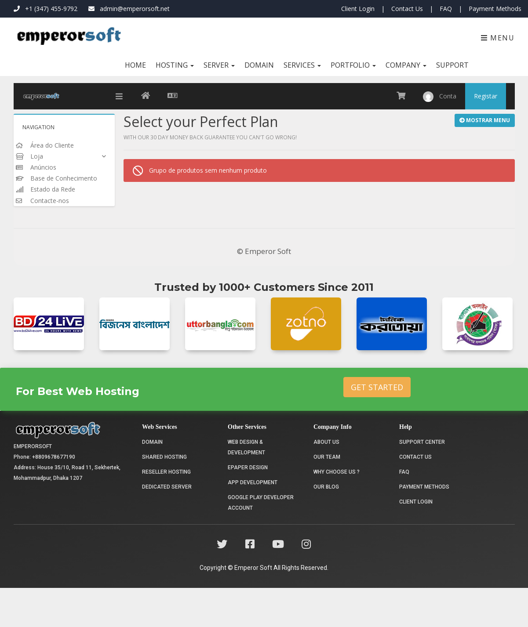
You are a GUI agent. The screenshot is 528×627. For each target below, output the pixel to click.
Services (302, 65)
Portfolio (353, 65)
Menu (498, 38)
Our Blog (326, 526)
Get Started (377, 426)
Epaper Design (248, 507)
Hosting (175, 65)
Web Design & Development (246, 486)
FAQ (446, 8)
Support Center (422, 481)
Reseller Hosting (166, 511)
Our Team (326, 496)
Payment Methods (495, 8)
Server (219, 65)
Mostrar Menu (484, 120)
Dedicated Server (167, 526)
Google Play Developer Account (261, 541)
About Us (326, 481)
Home (135, 65)
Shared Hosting (164, 496)
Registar (485, 96)
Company (406, 65)
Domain (259, 65)
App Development (252, 521)
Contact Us (407, 8)
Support (452, 65)
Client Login (358, 8)
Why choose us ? (336, 511)
